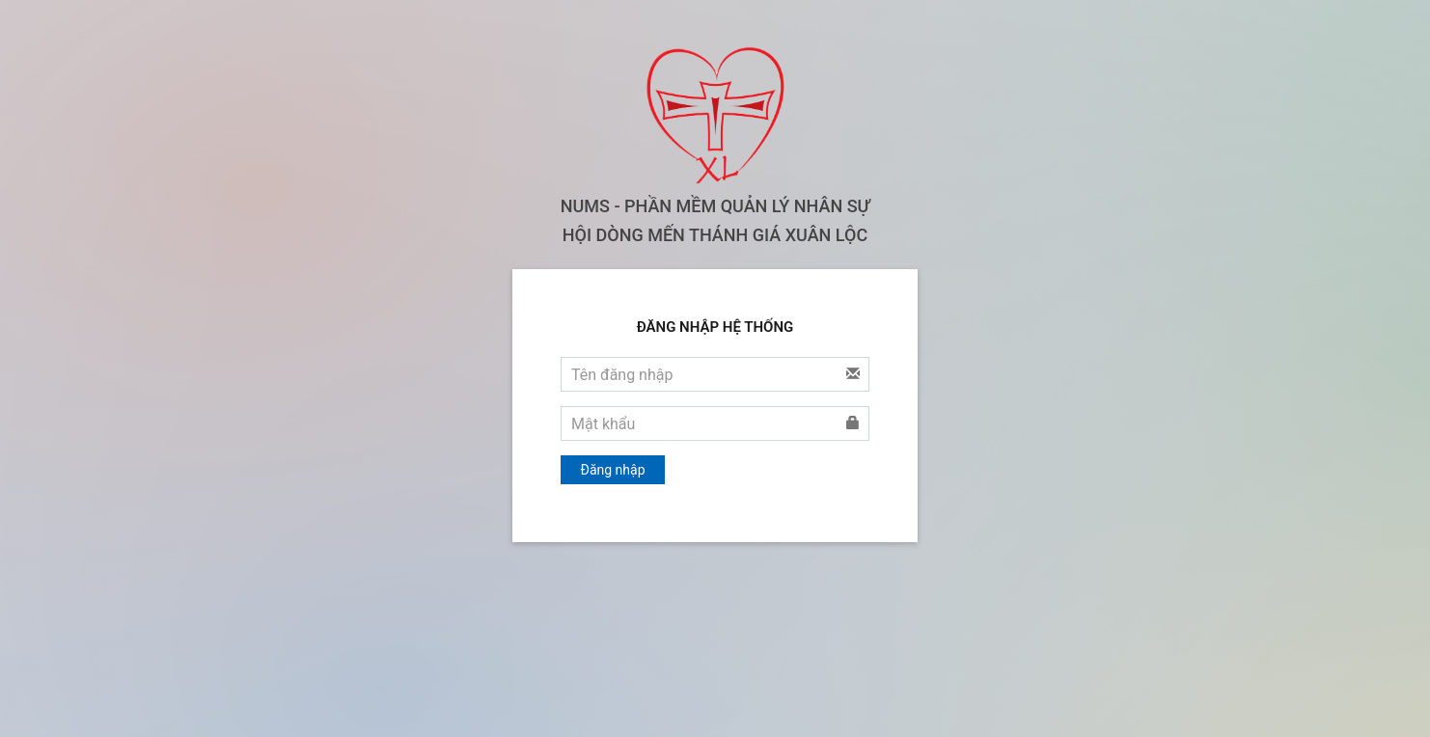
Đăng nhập (613, 470)
